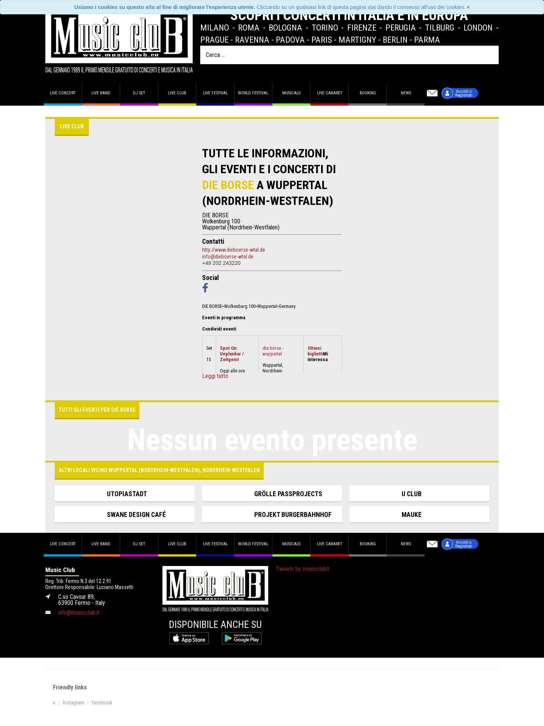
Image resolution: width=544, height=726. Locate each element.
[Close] (468, 7)
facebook (101, 703)
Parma (427, 40)
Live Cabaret (329, 93)
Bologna (285, 27)
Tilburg (439, 27)
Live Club (177, 93)
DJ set (139, 93)
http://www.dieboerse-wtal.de (233, 250)
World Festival (253, 93)
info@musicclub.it (78, 612)
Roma (249, 27)
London (478, 27)
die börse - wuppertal (273, 351)
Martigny (357, 40)
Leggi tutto (215, 376)
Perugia (400, 27)
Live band (100, 93)
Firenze (361, 27)
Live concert (63, 93)
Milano (214, 27)
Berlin (395, 40)
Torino (325, 27)
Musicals (291, 93)
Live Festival (215, 93)
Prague (214, 40)
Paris (321, 40)
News (406, 93)
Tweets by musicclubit (302, 568)
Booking (368, 93)
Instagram (73, 703)
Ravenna (252, 40)
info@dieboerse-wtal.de (227, 257)
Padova (290, 40)
